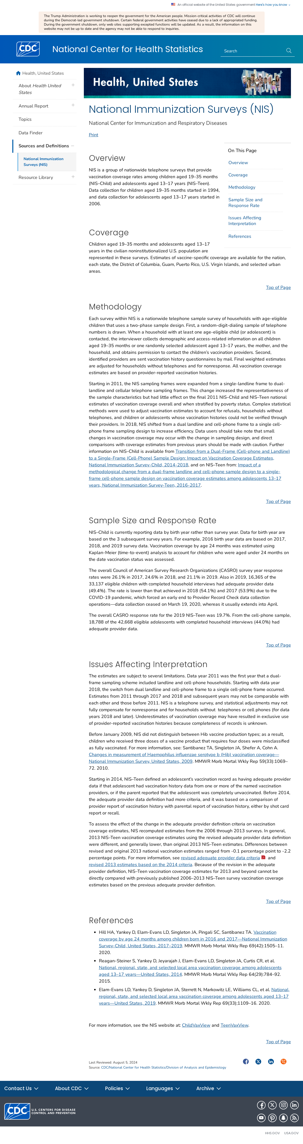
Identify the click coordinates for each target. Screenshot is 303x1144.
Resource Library (36, 177)
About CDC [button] (72, 1088)
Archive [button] (208, 1088)
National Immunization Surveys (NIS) (44, 161)
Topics (25, 119)
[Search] (252, 51)
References (239, 236)
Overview (238, 163)
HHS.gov (272, 1133)
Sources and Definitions (44, 146)
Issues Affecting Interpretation (244, 221)
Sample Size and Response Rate (245, 203)
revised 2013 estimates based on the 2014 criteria (140, 865)
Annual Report (33, 106)
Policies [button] (117, 1088)
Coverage (238, 175)
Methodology (241, 187)
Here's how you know (273, 5)
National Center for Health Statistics (127, 49)
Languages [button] (163, 1088)
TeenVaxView (234, 1025)
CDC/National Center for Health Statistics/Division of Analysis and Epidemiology (163, 1067)
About (40, 89)
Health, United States (43, 73)
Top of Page (278, 287)
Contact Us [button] (21, 1088)
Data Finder (30, 133)
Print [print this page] (93, 135)
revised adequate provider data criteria (223, 858)
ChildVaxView (196, 1025)
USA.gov (291, 1133)
